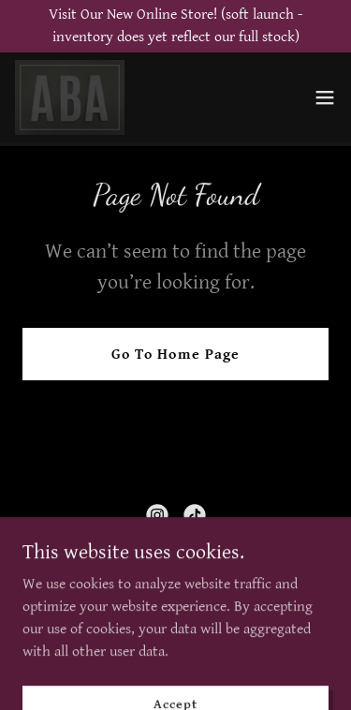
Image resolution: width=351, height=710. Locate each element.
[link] (69, 97)
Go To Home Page (175, 354)
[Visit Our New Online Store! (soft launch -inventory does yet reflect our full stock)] (175, 26)
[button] (325, 97)
